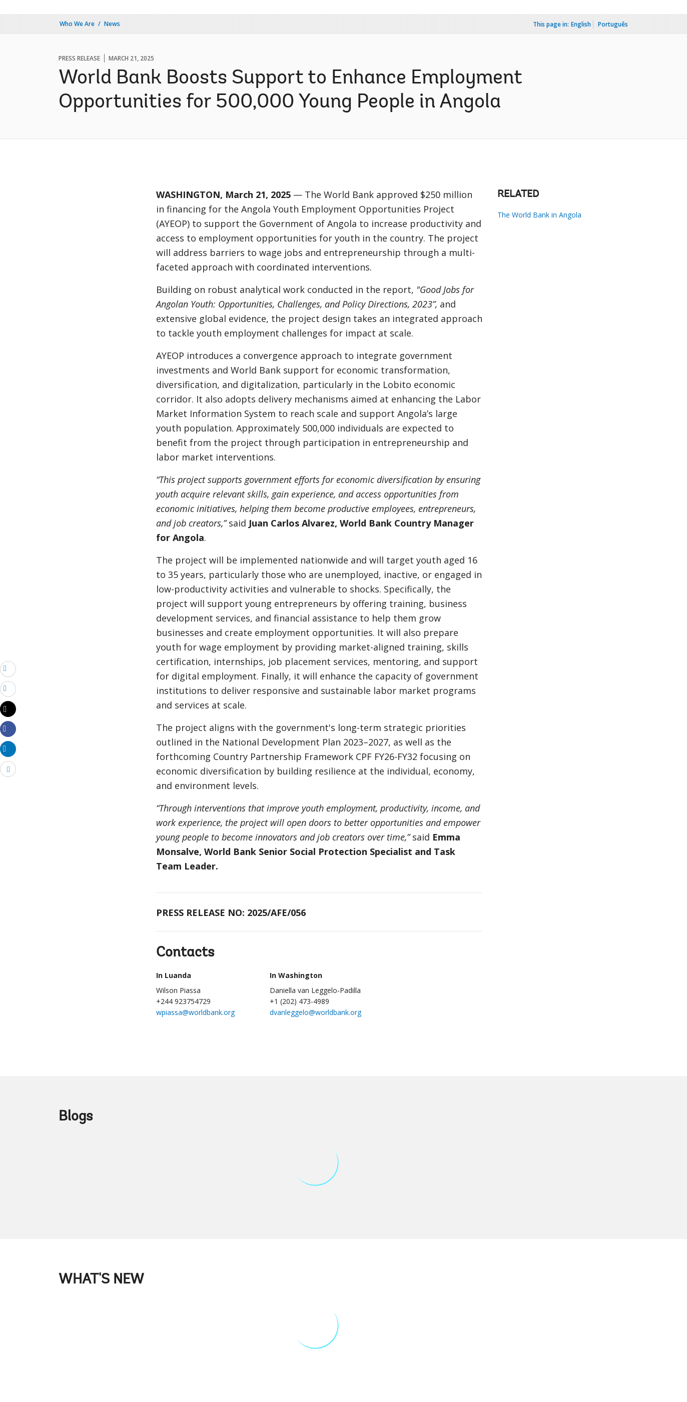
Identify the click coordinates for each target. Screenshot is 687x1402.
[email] (8, 669)
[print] (8, 689)
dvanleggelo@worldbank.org (315, 1012)
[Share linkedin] (8, 748)
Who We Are (77, 24)
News (112, 24)
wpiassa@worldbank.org (195, 1012)
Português (613, 24)
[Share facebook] (8, 728)
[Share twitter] (8, 709)
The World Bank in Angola (539, 215)
